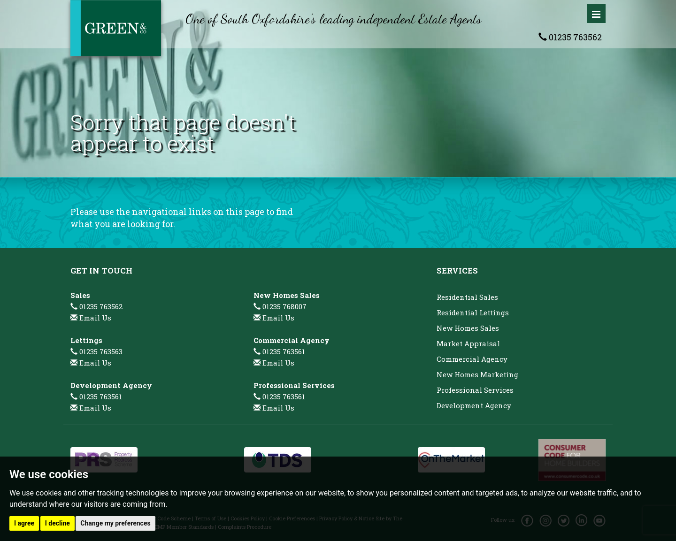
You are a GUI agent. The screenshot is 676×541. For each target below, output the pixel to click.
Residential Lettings (473, 312)
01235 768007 (280, 306)
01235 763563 (96, 351)
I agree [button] (24, 523)
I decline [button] (57, 523)
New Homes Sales (468, 328)
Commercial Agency (472, 359)
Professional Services (475, 390)
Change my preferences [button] (115, 523)
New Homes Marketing (477, 374)
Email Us (95, 317)
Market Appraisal (468, 343)
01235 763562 (570, 37)
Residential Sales (467, 297)
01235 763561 (96, 396)
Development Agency (474, 405)
